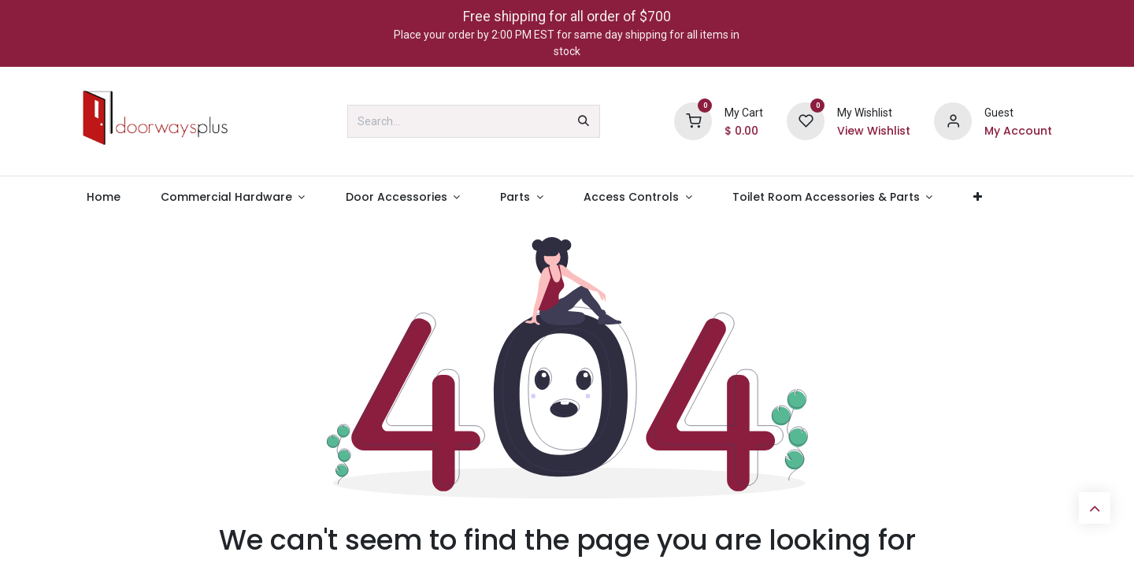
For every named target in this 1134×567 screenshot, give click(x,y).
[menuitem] (103, 197)
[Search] (583, 121)
